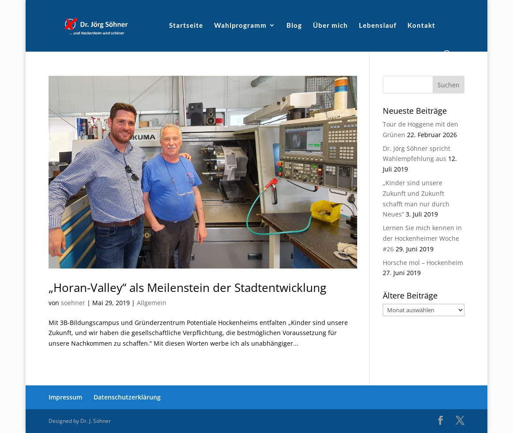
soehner (73, 303)
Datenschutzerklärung (127, 397)
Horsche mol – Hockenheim (423, 262)
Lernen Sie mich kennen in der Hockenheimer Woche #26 (422, 238)
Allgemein (151, 303)
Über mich (330, 25)
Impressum (65, 397)
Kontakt (421, 25)
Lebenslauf (377, 25)
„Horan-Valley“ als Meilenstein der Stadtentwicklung (187, 287)
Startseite (186, 25)
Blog (294, 25)
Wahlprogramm (240, 25)
